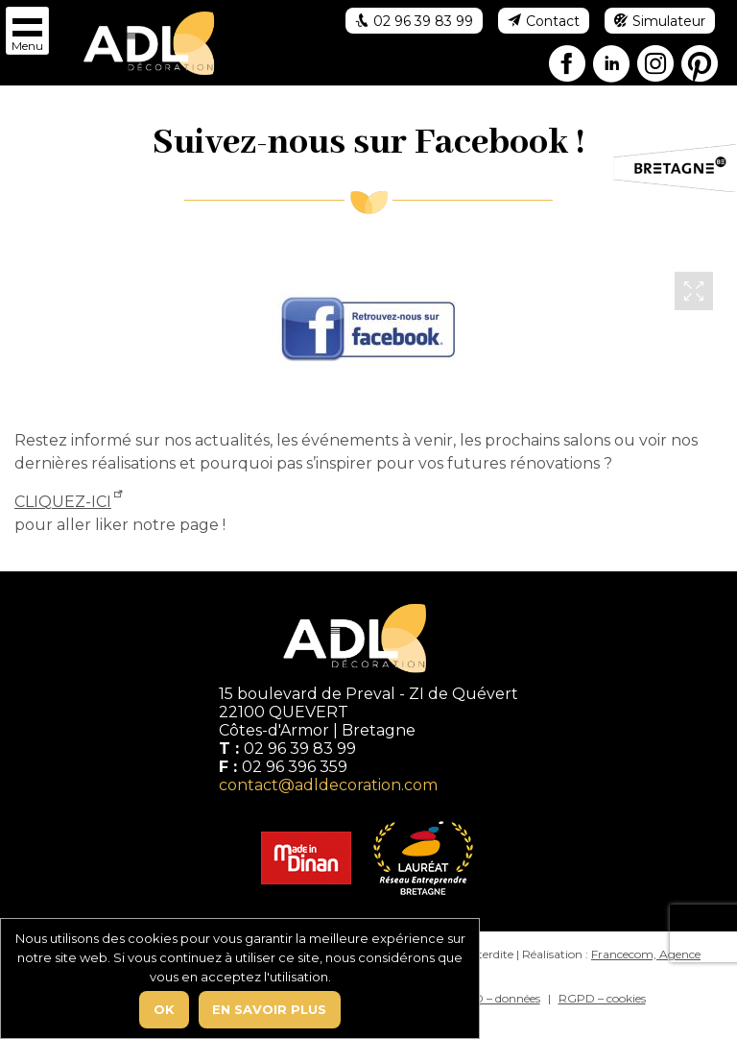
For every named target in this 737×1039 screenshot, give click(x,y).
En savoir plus (269, 1009)
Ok (164, 1009)
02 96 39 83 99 (300, 748)
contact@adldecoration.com (328, 785)
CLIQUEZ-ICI (62, 502)
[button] (27, 31)
